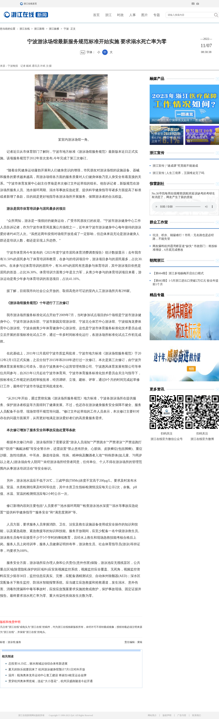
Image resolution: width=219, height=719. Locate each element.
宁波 (66, 28)
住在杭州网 (193, 3)
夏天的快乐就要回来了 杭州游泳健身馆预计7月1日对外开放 (46, 669)
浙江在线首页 (22, 3)
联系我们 (196, 715)
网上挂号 (197, 3)
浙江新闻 (39, 28)
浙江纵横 (54, 28)
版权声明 (167, 715)
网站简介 (152, 715)
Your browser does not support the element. (184, 207)
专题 (156, 15)
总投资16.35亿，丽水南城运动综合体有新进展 (38, 663)
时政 (120, 15)
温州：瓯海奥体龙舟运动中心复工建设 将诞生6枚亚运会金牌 (47, 675)
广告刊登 (181, 715)
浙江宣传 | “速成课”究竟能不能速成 (175, 165)
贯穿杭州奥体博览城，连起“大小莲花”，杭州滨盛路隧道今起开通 (50, 681)
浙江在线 (25, 28)
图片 (144, 15)
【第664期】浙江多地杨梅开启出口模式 (178, 273)
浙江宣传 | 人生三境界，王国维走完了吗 (178, 172)
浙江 (108, 15)
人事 (132, 15)
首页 (96, 15)
